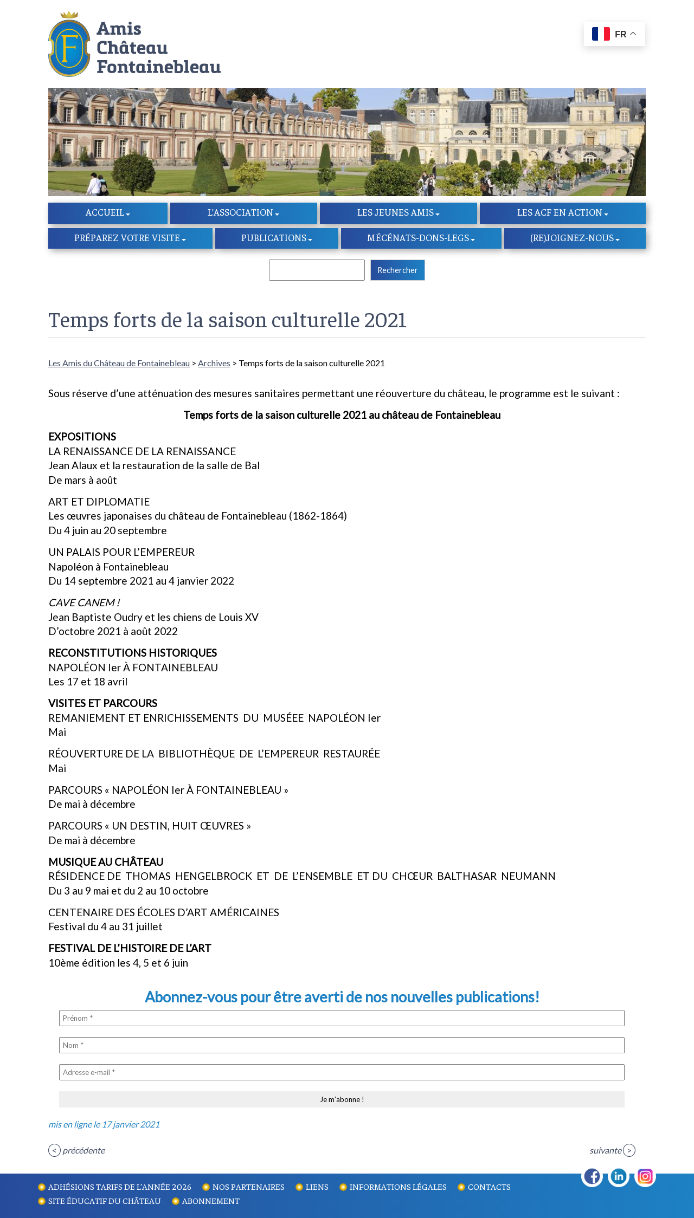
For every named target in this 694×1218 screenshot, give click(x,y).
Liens (317, 1186)
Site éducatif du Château (104, 1200)
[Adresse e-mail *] (342, 1073)
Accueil (105, 213)
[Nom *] (342, 1046)
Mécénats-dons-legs (418, 238)
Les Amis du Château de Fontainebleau (119, 364)
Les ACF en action (559, 213)
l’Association (240, 213)
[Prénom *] (342, 1019)
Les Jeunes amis (395, 213)
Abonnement (211, 1200)
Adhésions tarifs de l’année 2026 (119, 1186)
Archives (214, 364)
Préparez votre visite (127, 238)
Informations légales (398, 1186)
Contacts (489, 1186)
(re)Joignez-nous (572, 238)
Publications (273, 238)
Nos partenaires (249, 1186)
